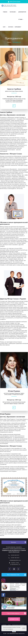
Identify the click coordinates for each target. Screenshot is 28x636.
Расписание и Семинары (18, 624)
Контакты (10, 26)
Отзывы (20, 19)
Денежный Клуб (22, 11)
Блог (4, 26)
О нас (9, 624)
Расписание (13, 11)
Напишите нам (14, 619)
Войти (10, 1)
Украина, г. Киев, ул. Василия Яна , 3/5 (15, 563)
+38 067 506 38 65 (15, 557)
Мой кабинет (18, 26)
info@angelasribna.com (15, 560)
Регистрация (17, 1)
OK (24, 628)
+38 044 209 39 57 (15, 555)
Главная (5, 11)
